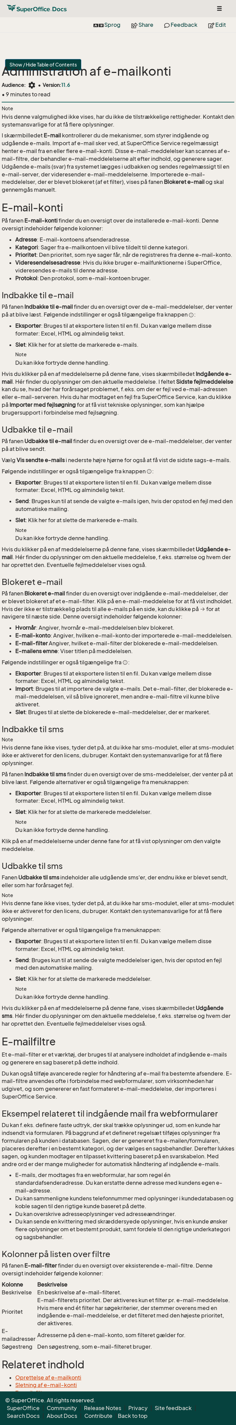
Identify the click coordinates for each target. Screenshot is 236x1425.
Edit (217, 24)
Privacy (138, 1408)
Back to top (133, 1415)
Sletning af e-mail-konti (46, 1385)
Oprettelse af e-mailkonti (48, 1377)
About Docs (62, 1415)
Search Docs (23, 1415)
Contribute (98, 1415)
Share (142, 24)
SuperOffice (23, 1408)
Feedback (180, 24)
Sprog (107, 24)
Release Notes (102, 1408)
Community (62, 1408)
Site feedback (173, 1408)
